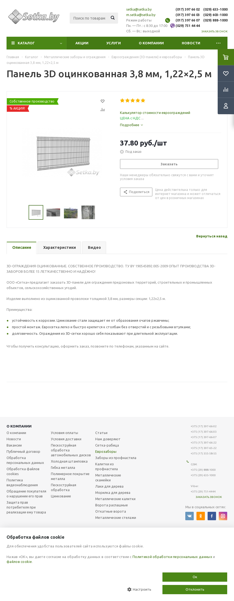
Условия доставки (66, 439)
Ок (195, 577)
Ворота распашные (111, 505)
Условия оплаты (64, 433)
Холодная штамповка (69, 461)
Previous (22, 212)
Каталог (26, 43)
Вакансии (14, 445)
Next (102, 212)
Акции (81, 43)
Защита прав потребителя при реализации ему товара (26, 507)
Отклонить (195, 589)
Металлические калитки (115, 499)
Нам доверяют (108, 439)
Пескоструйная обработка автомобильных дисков (71, 450)
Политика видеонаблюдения (22, 482)
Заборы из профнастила (115, 458)
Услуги (113, 43)
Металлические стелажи (115, 517)
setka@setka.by (139, 9)
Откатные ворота (110, 511)
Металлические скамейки (108, 477)
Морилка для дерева (112, 492)
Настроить (139, 589)
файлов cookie (19, 561)
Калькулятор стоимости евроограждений (155, 112)
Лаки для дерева (109, 486)
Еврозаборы (105, 451)
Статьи (101, 433)
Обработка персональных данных (25, 460)
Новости (191, 43)
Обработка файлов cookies (23, 471)
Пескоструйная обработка (63, 487)
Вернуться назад (211, 236)
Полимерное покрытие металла (70, 476)
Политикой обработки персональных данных (172, 557)
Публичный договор (23, 451)
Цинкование (61, 496)
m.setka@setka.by (140, 15)
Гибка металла (63, 467)
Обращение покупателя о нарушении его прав (26, 493)
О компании (151, 43)
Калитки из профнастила (106, 466)
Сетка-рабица (107, 445)
